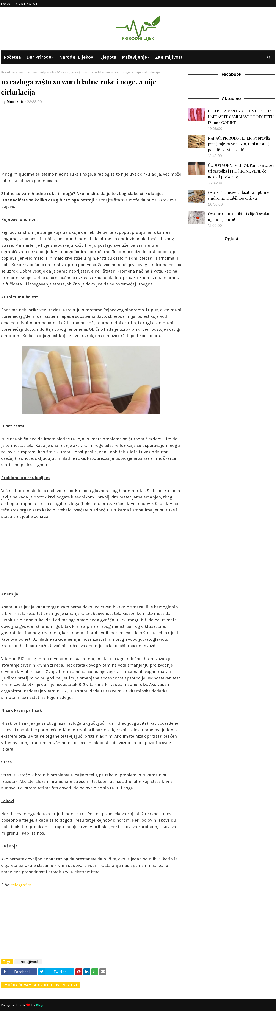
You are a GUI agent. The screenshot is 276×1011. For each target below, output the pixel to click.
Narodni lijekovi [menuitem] (77, 57)
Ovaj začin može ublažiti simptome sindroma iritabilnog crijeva (238, 195)
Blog (39, 1005)
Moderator (16, 101)
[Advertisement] (91, 141)
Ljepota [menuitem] (108, 57)
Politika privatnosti (26, 3)
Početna (6, 3)
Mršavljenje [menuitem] (134, 57)
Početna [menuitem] (12, 57)
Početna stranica (15, 72)
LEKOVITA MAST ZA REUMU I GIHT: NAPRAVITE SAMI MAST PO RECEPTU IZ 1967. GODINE (241, 116)
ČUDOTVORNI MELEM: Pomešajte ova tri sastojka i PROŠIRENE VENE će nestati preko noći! (241, 171)
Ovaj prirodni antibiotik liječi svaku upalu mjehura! (238, 216)
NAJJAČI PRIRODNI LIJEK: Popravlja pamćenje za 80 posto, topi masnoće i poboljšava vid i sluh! (241, 144)
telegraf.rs (21, 884)
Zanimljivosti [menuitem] (169, 57)
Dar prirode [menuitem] (39, 57)
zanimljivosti (43, 72)
